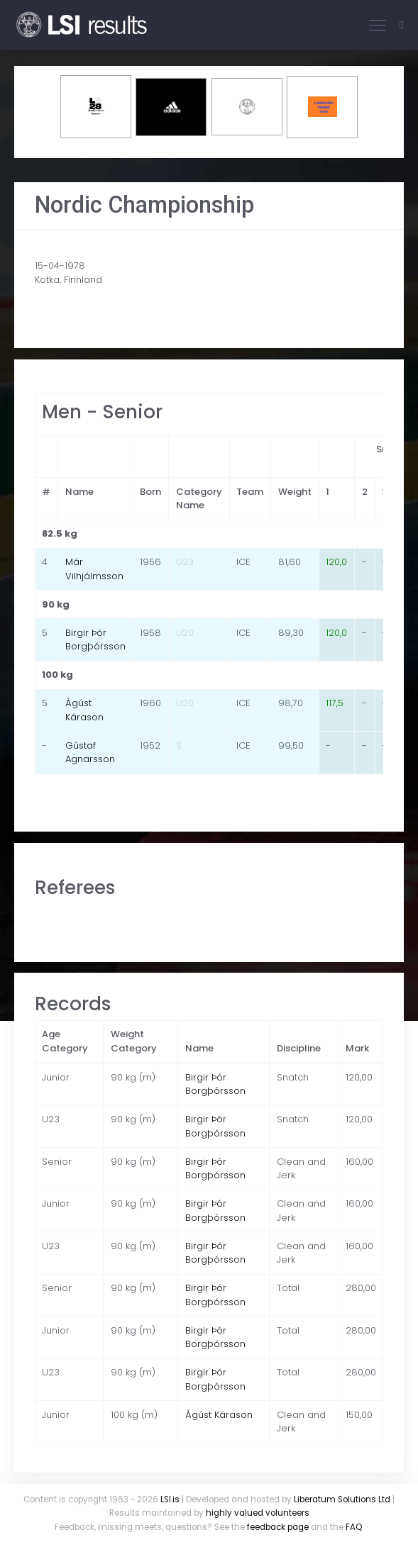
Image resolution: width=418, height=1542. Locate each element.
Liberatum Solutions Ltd (342, 1499)
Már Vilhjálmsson (94, 569)
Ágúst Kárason (84, 710)
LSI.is (170, 1499)
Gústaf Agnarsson (90, 752)
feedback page (278, 1527)
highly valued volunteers (257, 1513)
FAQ (354, 1527)
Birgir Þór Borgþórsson (95, 640)
